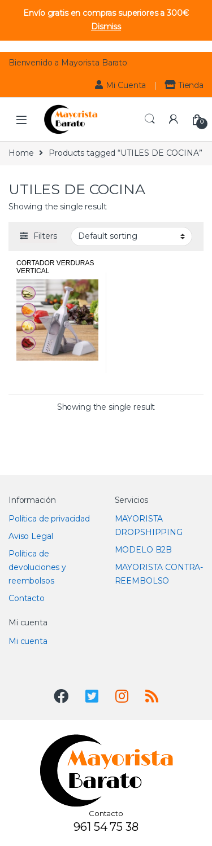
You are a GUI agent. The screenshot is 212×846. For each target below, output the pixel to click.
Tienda (184, 85)
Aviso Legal (30, 536)
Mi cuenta (27, 641)
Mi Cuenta (120, 85)
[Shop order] (131, 236)
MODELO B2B (143, 550)
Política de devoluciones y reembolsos (37, 567)
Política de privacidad (49, 519)
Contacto (26, 598)
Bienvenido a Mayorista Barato (67, 62)
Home (20, 153)
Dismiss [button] (106, 26)
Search (150, 119)
